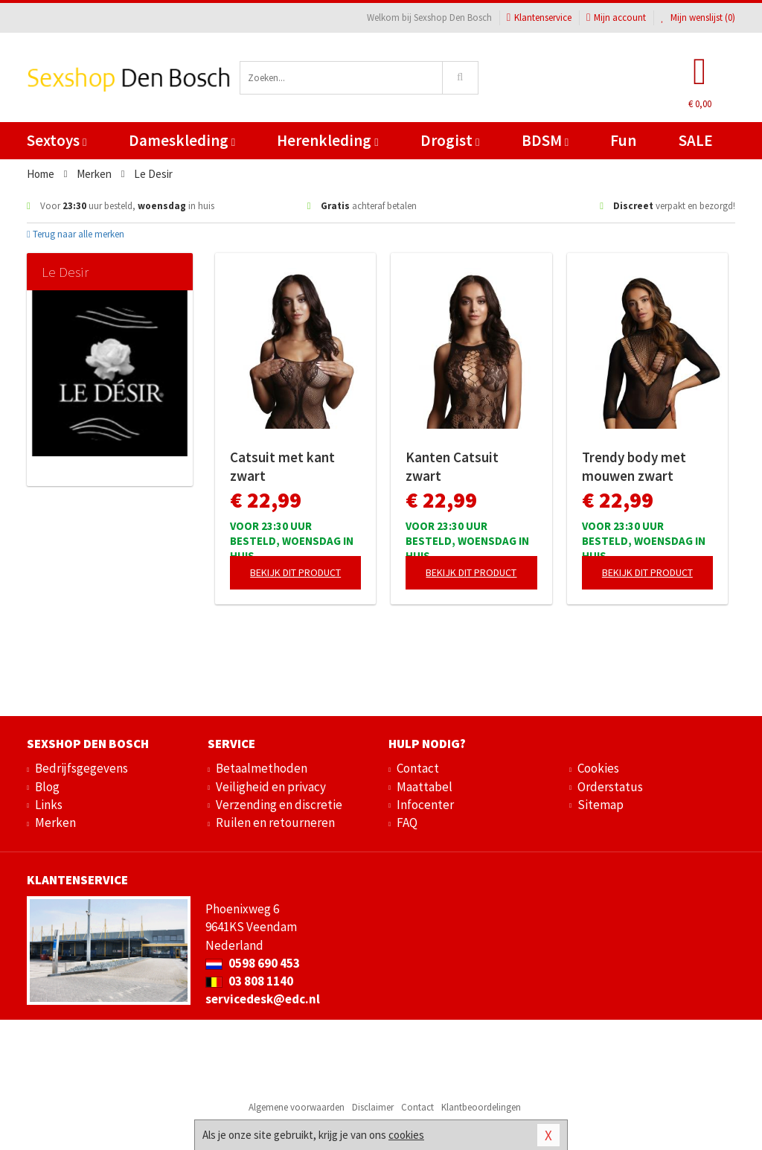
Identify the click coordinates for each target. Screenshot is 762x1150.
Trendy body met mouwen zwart (634, 466)
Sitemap (600, 804)
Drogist (449, 140)
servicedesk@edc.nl (262, 999)
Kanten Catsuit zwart (452, 466)
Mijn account (616, 17)
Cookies (598, 768)
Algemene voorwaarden (297, 1107)
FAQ (407, 822)
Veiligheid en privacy (271, 787)
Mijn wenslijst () (698, 17)
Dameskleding (182, 140)
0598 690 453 (252, 963)
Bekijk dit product (295, 572)
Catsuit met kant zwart (282, 466)
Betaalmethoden (261, 768)
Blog (47, 787)
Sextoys (56, 140)
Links (49, 804)
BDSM (545, 140)
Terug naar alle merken (75, 234)
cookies (406, 1135)
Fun (623, 140)
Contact (418, 768)
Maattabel (424, 787)
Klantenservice (539, 17)
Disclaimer (373, 1107)
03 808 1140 (249, 981)
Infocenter (425, 804)
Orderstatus (610, 787)
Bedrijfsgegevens (81, 768)
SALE (696, 140)
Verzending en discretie (279, 804)
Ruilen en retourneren (275, 822)
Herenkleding (327, 140)
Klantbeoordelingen (481, 1107)
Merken (55, 822)
